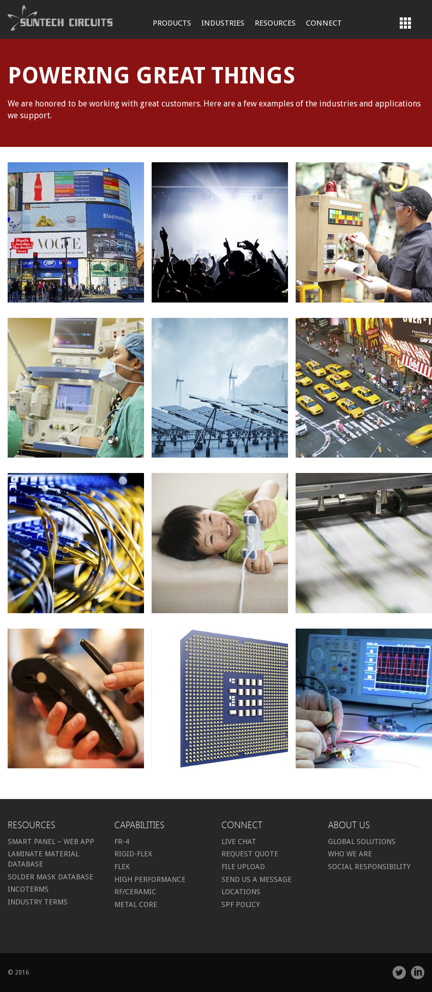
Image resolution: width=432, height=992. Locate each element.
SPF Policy (240, 904)
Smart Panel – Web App (51, 841)
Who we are (350, 854)
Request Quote (249, 854)
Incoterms (28, 889)
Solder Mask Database (50, 877)
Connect (324, 23)
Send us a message (256, 879)
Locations (240, 892)
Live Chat (238, 841)
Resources (275, 23)
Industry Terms (38, 902)
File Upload (243, 866)
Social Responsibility (369, 866)
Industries (222, 23)
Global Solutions (362, 841)
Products (172, 23)
